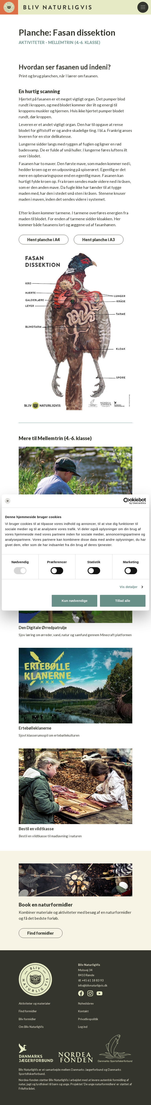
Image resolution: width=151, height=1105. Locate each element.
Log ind (82, 1027)
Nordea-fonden (29, 1080)
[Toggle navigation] (142, 7)
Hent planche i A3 (98, 239)
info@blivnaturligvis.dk (92, 985)
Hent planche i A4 (43, 239)
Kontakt (83, 1011)
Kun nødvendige (75, 601)
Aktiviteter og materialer (34, 1003)
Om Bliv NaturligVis (31, 1027)
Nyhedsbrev (86, 1003)
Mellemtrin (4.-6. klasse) (74, 42)
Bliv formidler (27, 1019)
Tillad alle (122, 601)
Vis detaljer (129, 587)
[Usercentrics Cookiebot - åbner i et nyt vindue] (126, 501)
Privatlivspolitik (88, 1019)
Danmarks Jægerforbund (87, 1069)
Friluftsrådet (27, 1088)
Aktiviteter (31, 42)
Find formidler (40, 933)
